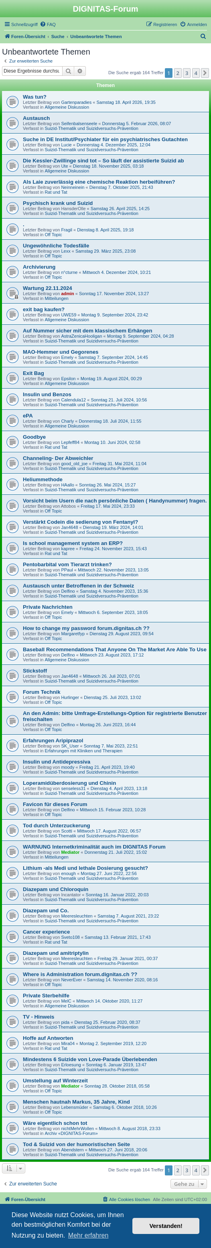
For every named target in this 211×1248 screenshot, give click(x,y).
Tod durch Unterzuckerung (56, 826)
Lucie (66, 144)
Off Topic (53, 234)
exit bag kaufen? (44, 309)
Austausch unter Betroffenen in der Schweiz (78, 586)
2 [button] (178, 73)
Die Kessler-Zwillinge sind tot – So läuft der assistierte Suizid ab (103, 161)
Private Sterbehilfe (46, 996)
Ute (64, 166)
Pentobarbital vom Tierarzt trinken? (67, 564)
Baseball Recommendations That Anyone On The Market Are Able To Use (115, 649)
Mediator (70, 852)
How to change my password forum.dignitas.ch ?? (86, 628)
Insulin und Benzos (47, 394)
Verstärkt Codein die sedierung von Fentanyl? (80, 522)
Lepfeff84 (70, 442)
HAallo (67, 484)
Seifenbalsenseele (79, 123)
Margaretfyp (73, 633)
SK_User (70, 746)
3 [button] (186, 73)
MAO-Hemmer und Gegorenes (60, 352)
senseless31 (73, 788)
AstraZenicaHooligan (81, 336)
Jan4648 (69, 527)
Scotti (66, 831)
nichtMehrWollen (77, 1128)
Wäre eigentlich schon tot (55, 1123)
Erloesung (71, 1064)
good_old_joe (74, 463)
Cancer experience (46, 932)
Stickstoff (35, 671)
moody (67, 767)
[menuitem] (48, 24)
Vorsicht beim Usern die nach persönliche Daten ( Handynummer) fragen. (115, 501)
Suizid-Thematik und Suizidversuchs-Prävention (91, 128)
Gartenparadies (76, 102)
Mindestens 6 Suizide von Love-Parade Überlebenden (90, 1059)
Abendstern (72, 1149)
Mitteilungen (56, 298)
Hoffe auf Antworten (48, 1038)
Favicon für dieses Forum (55, 804)
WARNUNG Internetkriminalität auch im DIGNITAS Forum (94, 847)
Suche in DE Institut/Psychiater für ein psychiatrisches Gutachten (105, 139)
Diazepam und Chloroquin (55, 889)
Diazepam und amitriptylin (56, 953)
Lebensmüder (74, 1107)
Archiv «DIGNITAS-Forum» (71, 1133)
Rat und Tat (56, 192)
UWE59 (68, 314)
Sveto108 (70, 937)
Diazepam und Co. (46, 911)
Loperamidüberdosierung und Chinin (69, 783)
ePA (28, 416)
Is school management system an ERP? (73, 543)
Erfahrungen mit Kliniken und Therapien (83, 750)
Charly (67, 421)
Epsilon (68, 378)
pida (65, 1022)
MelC (66, 1001)
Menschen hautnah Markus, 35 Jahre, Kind (76, 1102)
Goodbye (34, 437)
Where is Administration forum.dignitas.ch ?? (80, 974)
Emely (67, 357)
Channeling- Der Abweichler (58, 458)
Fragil (66, 229)
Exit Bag (33, 373)
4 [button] (196, 73)
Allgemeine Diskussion (67, 107)
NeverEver (71, 979)
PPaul (67, 569)
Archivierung (39, 267)
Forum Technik (42, 692)
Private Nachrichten (48, 607)
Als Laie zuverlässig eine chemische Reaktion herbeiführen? (99, 182)
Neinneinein (72, 187)
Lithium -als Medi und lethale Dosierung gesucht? (85, 868)
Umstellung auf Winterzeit (55, 1081)
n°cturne (69, 272)
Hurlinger (70, 697)
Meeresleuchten (76, 916)
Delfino (68, 591)
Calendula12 (73, 399)
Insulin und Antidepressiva (56, 762)
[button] (205, 73)
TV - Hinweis (38, 1017)
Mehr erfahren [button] (88, 1235)
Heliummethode (43, 479)
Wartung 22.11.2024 (47, 288)
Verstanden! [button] (166, 1226)
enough (68, 873)
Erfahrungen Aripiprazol (53, 740)
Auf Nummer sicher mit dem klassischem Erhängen (87, 331)
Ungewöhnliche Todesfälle (56, 246)
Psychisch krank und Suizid (58, 203)
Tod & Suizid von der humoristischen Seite (76, 1144)
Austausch (36, 118)
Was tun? (35, 97)
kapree (68, 548)
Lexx (65, 251)
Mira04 (68, 1043)
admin (67, 293)
